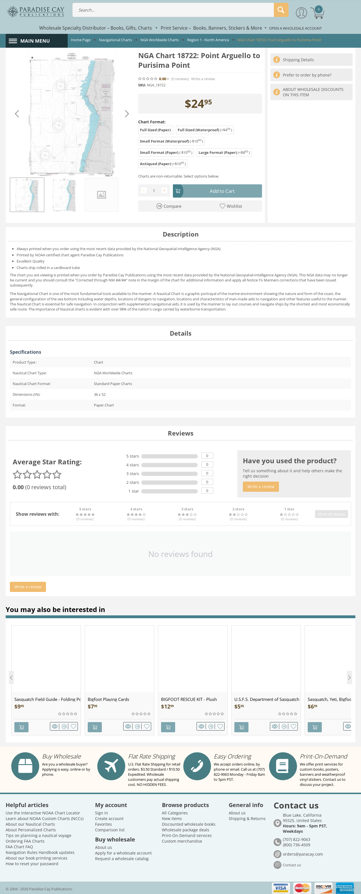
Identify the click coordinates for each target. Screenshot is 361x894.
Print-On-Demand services (187, 833)
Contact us (292, 863)
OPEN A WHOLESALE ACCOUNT (295, 28)
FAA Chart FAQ (19, 845)
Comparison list (110, 828)
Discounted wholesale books (188, 822)
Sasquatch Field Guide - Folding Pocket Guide (47, 699)
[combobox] (180, 10)
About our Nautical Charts (30, 822)
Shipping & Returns (247, 816)
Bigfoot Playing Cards (108, 699)
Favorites (103, 822)
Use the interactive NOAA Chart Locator (43, 811)
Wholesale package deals (185, 828)
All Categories (175, 811)
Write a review (203, 79)
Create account (109, 816)
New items (172, 816)
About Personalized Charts (31, 828)
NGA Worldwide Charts (159, 39)
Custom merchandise (182, 839)
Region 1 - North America (208, 39)
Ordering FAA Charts (25, 839)
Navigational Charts (115, 39)
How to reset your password (32, 862)
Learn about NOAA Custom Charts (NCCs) (44, 816)
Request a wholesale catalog (122, 857)
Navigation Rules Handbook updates (40, 850)
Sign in (101, 811)
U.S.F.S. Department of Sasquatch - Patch (267, 699)
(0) (180, 79)
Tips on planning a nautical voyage (38, 833)
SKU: (142, 85)
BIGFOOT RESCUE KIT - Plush (189, 699)
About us (103, 845)
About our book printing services (36, 856)
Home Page (81, 39)
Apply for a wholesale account (123, 851)
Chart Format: (152, 121)
